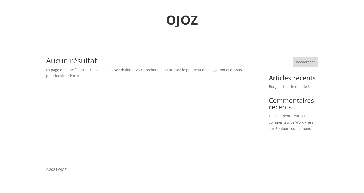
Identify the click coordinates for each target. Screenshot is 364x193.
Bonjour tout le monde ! (289, 86)
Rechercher (305, 62)
